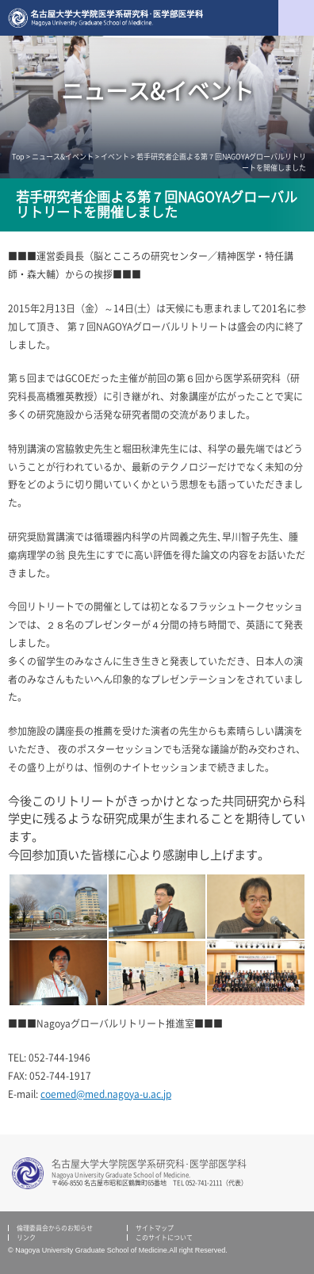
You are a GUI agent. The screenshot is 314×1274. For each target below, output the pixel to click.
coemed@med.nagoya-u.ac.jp (105, 1094)
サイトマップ (155, 1228)
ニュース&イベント (63, 156)
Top (18, 156)
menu (296, 18)
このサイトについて (164, 1237)
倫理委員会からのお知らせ (55, 1228)
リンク (26, 1237)
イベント (115, 156)
